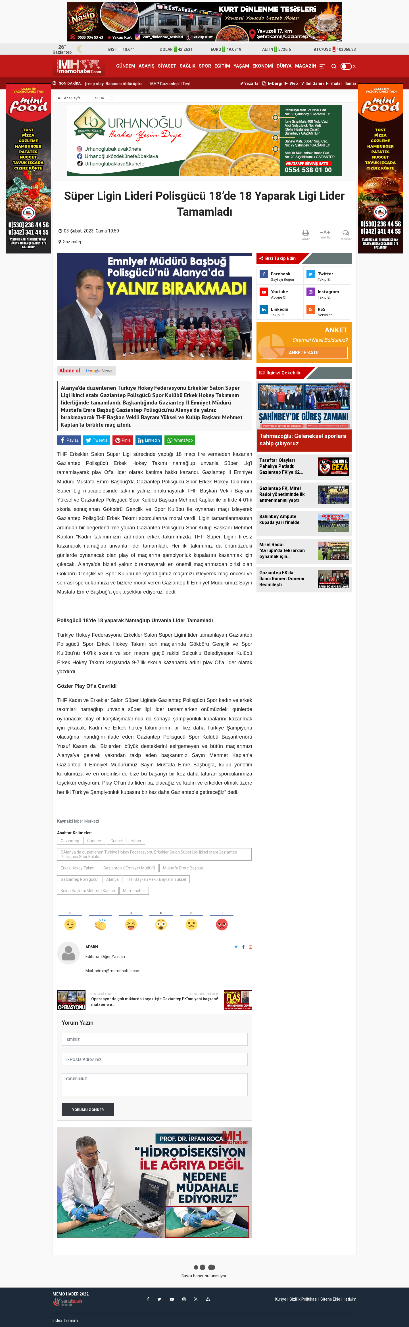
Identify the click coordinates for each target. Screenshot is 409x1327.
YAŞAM (241, 66)
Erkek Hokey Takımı (78, 868)
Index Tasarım (65, 1320)
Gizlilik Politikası (303, 1299)
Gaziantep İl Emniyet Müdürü (129, 868)
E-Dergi (272, 83)
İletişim (349, 1299)
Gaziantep (73, 241)
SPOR (205, 66)
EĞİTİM (222, 66)
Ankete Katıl (304, 352)
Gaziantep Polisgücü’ (79, 879)
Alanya (112, 879)
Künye (280, 1299)
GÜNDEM (125, 66)
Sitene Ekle (330, 1299)
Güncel (116, 840)
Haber (136, 840)
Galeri (315, 83)
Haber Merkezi (85, 821)
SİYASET (167, 66)
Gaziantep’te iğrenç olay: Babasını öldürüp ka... (120, 83)
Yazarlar (250, 83)
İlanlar (350, 83)
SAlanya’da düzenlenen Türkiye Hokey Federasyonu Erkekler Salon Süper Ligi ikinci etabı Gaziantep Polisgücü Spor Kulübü (149, 854)
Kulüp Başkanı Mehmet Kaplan (88, 890)
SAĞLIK (187, 66)
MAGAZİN (305, 66)
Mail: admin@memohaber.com (113, 970)
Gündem (95, 840)
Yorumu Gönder (88, 1110)
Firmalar (334, 83)
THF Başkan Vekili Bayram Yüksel (156, 879)
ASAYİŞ (147, 66)
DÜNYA (284, 66)
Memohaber (134, 890)
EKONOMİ (263, 66)
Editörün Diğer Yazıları (105, 956)
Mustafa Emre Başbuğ (183, 868)
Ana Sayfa (69, 98)
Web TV (294, 83)
